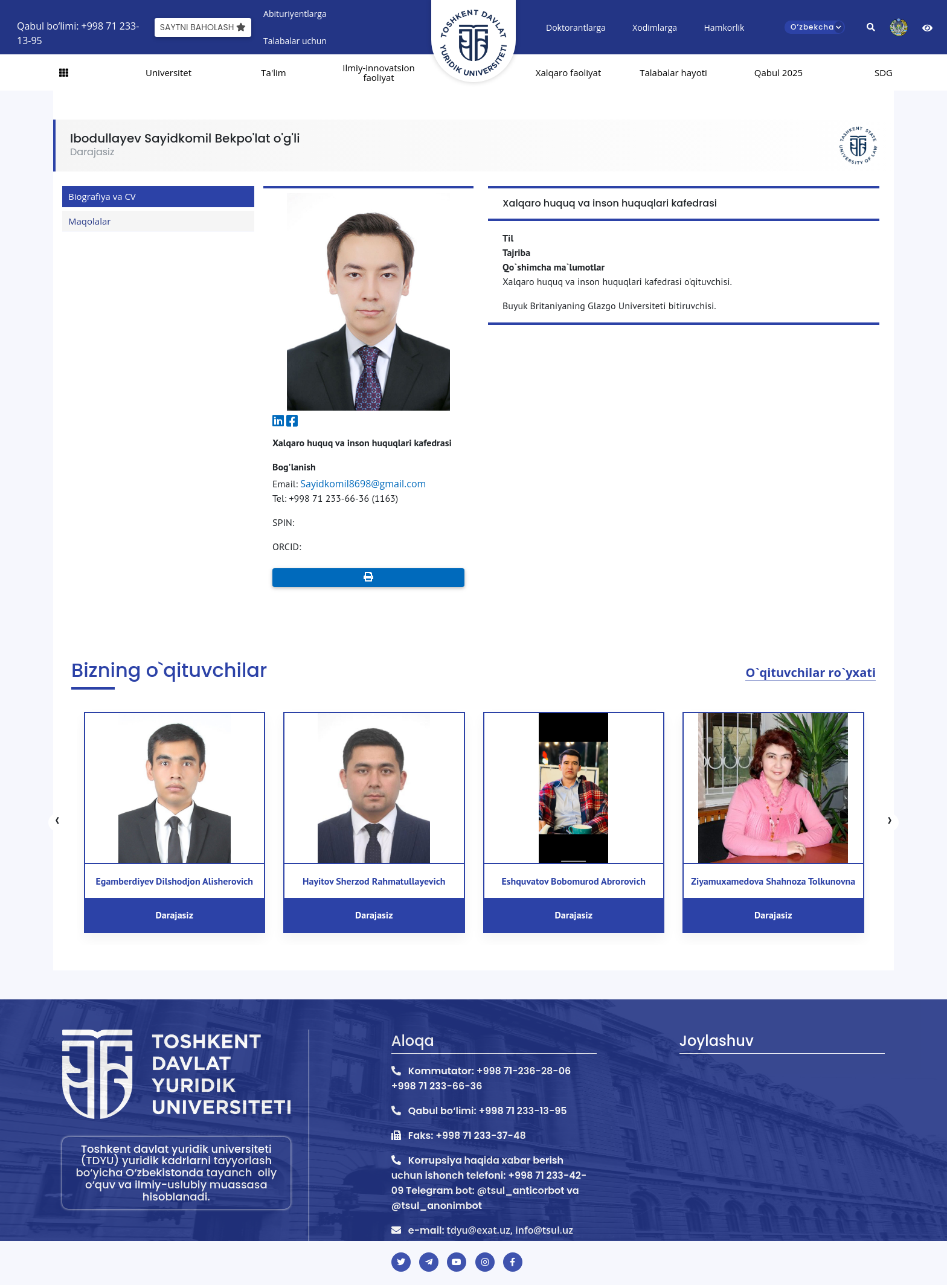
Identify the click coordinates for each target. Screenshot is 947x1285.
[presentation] (57, 822)
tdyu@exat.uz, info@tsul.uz (510, 1230)
